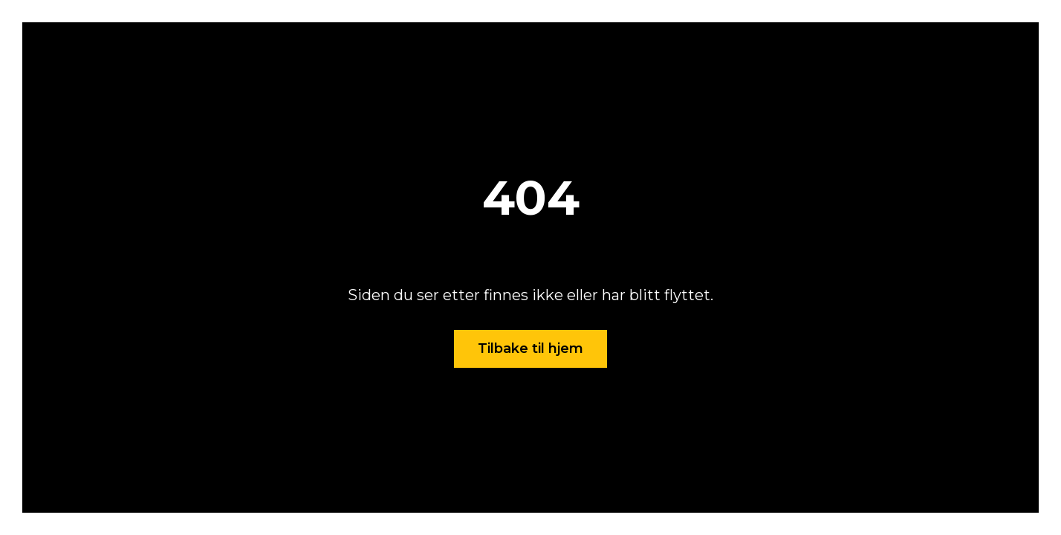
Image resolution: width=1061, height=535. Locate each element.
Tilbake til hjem (530, 348)
